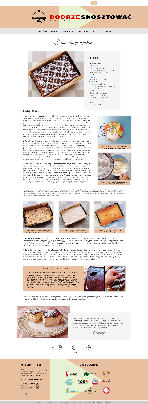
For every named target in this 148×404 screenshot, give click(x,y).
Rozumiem (107, 402)
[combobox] (71, 3)
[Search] (94, 3)
